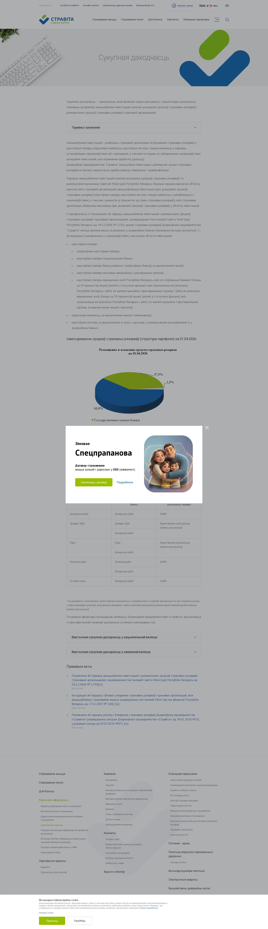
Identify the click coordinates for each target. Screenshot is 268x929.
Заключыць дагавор (94, 482)
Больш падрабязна (148, 908)
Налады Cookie (46, 912)
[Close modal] (207, 427)
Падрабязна (125, 482)
